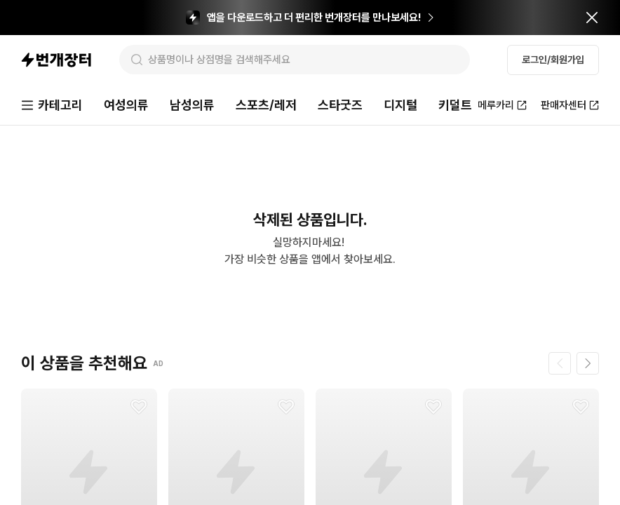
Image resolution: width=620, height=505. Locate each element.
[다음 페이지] (588, 363)
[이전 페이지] (559, 363)
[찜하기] (139, 407)
